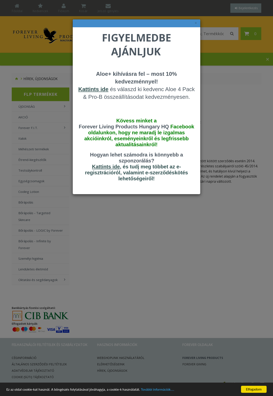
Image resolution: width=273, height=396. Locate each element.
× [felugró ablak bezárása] (196, 23)
